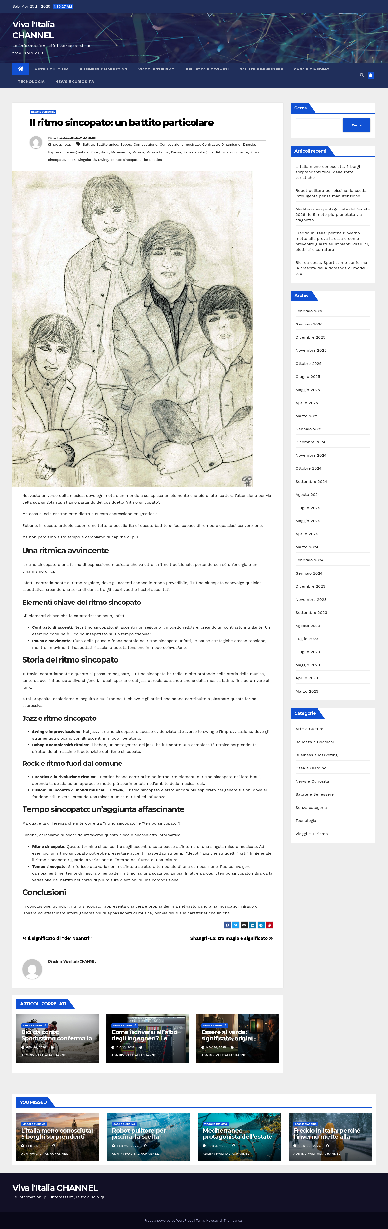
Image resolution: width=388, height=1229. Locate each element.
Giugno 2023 (308, 651)
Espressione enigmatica (68, 152)
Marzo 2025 (307, 416)
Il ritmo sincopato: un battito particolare (121, 122)
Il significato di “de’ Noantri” (57, 938)
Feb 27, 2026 (37, 1146)
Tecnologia (31, 81)
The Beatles (152, 160)
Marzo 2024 (307, 547)
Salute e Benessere (261, 69)
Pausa (176, 152)
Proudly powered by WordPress (169, 1220)
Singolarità (87, 160)
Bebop (126, 144)
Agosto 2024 (308, 494)
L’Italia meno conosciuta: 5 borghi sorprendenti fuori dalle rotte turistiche (329, 172)
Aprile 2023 (307, 678)
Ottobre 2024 (309, 468)
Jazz (105, 152)
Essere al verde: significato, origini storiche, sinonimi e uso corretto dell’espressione (237, 1041)
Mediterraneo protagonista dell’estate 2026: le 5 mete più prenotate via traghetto (333, 214)
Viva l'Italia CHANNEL (55, 1188)
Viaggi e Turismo (156, 69)
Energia (249, 144)
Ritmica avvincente (232, 152)
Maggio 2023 (308, 665)
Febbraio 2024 (310, 560)
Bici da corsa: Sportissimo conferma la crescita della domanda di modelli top (56, 1041)
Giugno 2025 (308, 376)
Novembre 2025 (311, 350)
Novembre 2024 (311, 455)
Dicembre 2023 (311, 586)
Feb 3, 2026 (218, 1146)
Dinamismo (230, 144)
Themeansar (233, 1220)
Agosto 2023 (308, 625)
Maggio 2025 (308, 389)
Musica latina (157, 152)
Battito (88, 144)
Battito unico (107, 144)
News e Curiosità (74, 81)
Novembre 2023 (311, 599)
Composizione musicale (180, 144)
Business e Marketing (103, 69)
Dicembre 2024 (311, 442)
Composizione (145, 144)
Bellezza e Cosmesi (207, 69)
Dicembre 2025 (311, 337)
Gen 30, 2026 (309, 1146)
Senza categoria (311, 807)
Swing (103, 160)
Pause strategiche (198, 152)
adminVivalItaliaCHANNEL (75, 138)
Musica (138, 152)
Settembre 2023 (311, 612)
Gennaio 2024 (309, 573)
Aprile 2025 (307, 402)
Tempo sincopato (125, 160)
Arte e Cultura (52, 69)
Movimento (120, 152)
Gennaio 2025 (309, 429)
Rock (71, 160)
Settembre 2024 (311, 481)
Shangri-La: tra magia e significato (231, 938)
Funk (95, 152)
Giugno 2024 (308, 507)
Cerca (300, 107)
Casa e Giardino (312, 69)
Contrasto (210, 144)
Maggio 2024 (308, 520)
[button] (362, 75)
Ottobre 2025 (309, 363)
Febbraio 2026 (310, 311)
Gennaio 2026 (309, 324)
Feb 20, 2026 (128, 1146)
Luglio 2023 (307, 638)
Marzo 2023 (307, 691)
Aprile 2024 (307, 534)
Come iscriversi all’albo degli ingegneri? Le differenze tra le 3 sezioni (144, 1041)
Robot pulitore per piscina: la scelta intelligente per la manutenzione (139, 1140)
